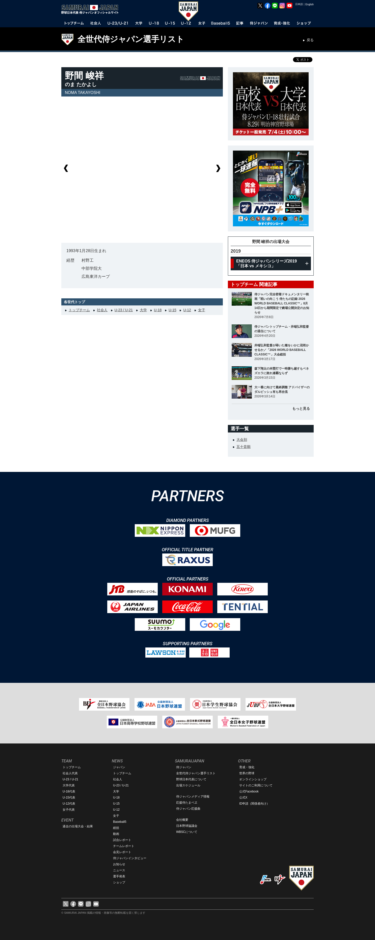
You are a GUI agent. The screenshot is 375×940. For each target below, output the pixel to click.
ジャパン (119, 767)
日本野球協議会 (186, 826)
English (309, 4)
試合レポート (122, 840)
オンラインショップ (252, 779)
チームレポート (123, 846)
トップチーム (79, 310)
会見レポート (122, 852)
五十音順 (243, 447)
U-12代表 (69, 803)
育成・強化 (246, 767)
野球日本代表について (191, 779)
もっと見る (301, 408)
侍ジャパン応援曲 (188, 808)
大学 (143, 310)
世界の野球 (246, 773)
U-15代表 (69, 797)
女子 (201, 310)
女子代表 (69, 809)
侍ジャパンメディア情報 (192, 796)
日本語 (299, 4)
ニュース (119, 870)
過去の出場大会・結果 (78, 826)
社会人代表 (70, 773)
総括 (116, 828)
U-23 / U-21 (124, 310)
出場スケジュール (188, 785)
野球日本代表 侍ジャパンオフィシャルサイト (91, 9)
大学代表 (69, 785)
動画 (116, 834)
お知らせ (119, 864)
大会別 (241, 440)
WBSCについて (186, 832)
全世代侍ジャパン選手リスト (130, 39)
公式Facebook (249, 791)
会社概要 (182, 820)
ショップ (119, 882)
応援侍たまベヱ (186, 802)
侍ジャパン (183, 767)
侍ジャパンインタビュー (129, 858)
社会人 (102, 310)
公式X (243, 797)
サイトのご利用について (256, 785)
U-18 (158, 310)
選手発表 (119, 876)
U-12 (187, 310)
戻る (310, 40)
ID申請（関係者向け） (254, 803)
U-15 (172, 310)
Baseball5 (119, 822)
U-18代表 (69, 791)
